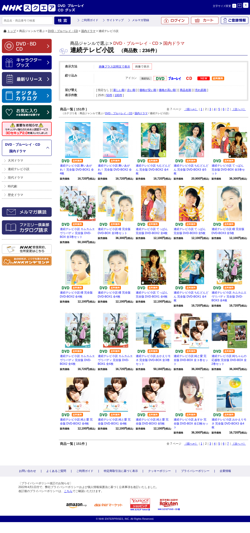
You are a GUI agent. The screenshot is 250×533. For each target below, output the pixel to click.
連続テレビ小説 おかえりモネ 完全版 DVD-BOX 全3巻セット (153, 360)
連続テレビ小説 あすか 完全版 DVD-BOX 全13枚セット (191, 423)
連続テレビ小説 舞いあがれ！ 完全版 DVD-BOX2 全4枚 (115, 169)
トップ (11, 31)
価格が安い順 (147, 90)
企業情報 (225, 471)
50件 (109, 95)
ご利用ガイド (89, 20)
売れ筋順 (200, 90)
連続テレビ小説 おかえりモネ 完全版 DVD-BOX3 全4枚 (229, 423)
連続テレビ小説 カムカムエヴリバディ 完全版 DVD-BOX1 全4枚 (115, 360)
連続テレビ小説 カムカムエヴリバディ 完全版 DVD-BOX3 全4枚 (229, 296)
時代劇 (12, 186)
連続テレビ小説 (18, 169)
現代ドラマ (15, 177)
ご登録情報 (234, 20)
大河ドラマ (15, 160)
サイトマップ (115, 20)
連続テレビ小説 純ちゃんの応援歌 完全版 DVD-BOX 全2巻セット (229, 360)
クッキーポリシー (159, 471)
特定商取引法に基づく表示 (121, 471)
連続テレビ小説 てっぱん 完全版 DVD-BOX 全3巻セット (228, 169)
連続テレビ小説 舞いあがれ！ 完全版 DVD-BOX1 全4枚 (77, 169)
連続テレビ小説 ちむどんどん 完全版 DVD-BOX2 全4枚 (153, 169)
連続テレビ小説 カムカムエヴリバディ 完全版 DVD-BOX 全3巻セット (77, 233)
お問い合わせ (27, 471)
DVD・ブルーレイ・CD (63, 31)
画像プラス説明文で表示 (114, 66)
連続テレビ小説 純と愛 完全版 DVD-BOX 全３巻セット (191, 360)
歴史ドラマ (15, 195)
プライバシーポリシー (195, 471)
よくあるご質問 (56, 471)
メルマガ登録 (140, 20)
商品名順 (185, 90)
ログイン (175, 20)
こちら (68, 491)
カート (204, 20)
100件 (118, 95)
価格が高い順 (167, 90)
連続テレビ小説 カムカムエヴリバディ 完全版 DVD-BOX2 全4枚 (77, 360)
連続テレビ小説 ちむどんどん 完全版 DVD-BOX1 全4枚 (191, 296)
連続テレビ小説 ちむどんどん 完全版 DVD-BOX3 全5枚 (191, 169)
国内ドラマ (88, 31)
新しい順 (119, 90)
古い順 (131, 90)
